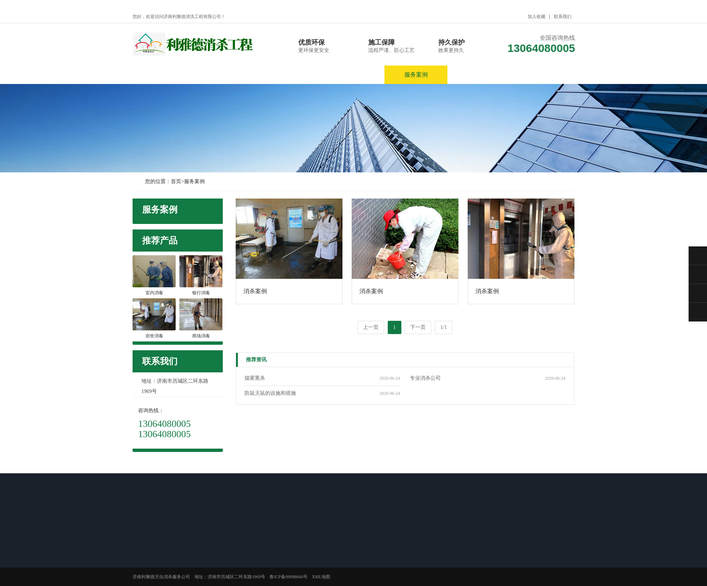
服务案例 (416, 74)
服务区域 (479, 74)
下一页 (418, 327)
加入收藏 (536, 16)
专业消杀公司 (425, 378)
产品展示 (353, 74)
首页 (176, 181)
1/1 (443, 327)
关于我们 (227, 74)
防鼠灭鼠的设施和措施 (270, 393)
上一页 (371, 327)
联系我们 (562, 16)
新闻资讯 (290, 74)
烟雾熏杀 (255, 378)
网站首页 (164, 74)
